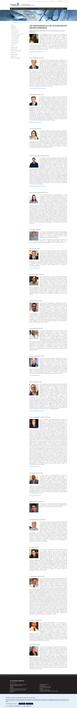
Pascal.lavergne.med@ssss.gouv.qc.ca (37, 410)
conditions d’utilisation (27, 706)
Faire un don (59, 8)
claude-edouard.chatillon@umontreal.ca (37, 186)
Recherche (23, 8)
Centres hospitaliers (14, 54)
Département (32, 8)
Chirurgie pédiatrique (15, 37)
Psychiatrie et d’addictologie (45, 689)
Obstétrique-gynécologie (44, 684)
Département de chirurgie (28, 5)
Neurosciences (12, 691)
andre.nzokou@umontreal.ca (35, 495)
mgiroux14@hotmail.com (34, 268)
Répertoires (30, 1)
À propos (12, 25)
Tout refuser (22, 703)
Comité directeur (14, 49)
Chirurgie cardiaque (15, 30)
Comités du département (16, 50)
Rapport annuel (14, 56)
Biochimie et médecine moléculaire (16, 685)
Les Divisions (21, 22)
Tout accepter (29, 703)
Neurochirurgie (27, 22)
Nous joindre (51, 8)
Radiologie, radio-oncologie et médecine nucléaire (49, 691)
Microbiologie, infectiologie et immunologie (17, 689)
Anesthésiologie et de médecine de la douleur (18, 684)
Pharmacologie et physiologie (45, 687)
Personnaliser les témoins (11, 703)
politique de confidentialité (15, 706)
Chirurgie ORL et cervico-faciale (17, 33)
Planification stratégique (15, 57)
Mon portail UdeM (51, 1)
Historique (13, 52)
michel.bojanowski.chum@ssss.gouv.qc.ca (37, 88)
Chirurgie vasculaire (15, 42)
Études (16, 8)
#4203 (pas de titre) (11, 9)
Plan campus (43, 1)
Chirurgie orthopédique (15, 35)
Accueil (12, 22)
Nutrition (11, 692)
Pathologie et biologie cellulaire (45, 686)
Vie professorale (14, 47)
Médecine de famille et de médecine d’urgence (18, 688)
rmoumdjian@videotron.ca (34, 466)
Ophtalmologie (42, 685)
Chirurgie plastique (14, 38)
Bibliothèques (38, 1)
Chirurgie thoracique (15, 40)
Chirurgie (11, 686)
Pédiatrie (41, 688)
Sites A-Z (46, 1)
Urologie (12, 45)
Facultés (33, 1)
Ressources (41, 8)
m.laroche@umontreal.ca (34, 375)
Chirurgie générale (14, 32)
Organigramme (14, 27)
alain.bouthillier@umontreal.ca (35, 122)
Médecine (12, 687)
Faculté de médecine (26, 4)
